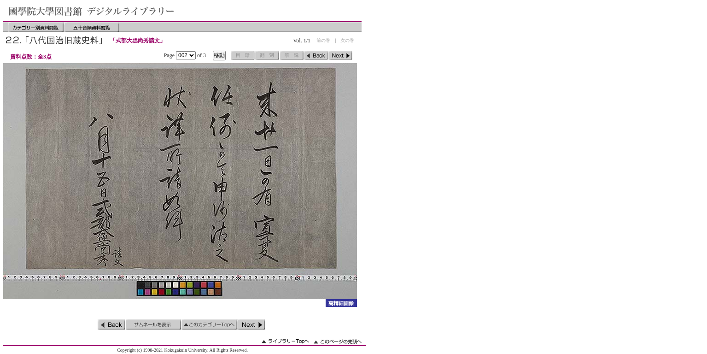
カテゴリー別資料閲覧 (36, 27)
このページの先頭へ (338, 341)
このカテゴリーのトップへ (209, 324)
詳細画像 (341, 303)
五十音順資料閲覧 (91, 27)
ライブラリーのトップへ (285, 341)
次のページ (340, 55)
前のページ (316, 55)
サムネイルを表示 (153, 324)
